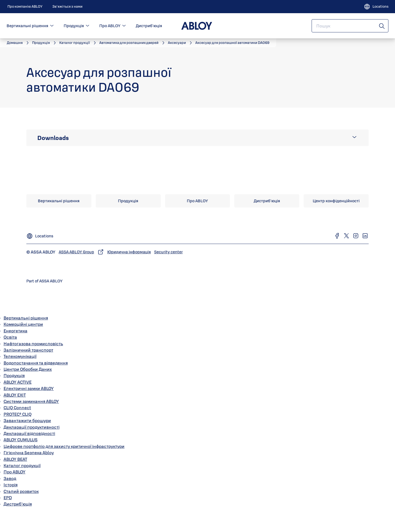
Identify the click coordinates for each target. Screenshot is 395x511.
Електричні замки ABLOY (29, 388)
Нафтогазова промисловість (33, 343)
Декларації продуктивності (32, 427)
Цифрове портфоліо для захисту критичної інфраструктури (64, 446)
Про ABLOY (109, 25)
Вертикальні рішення (27, 25)
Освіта (10, 337)
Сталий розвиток (21, 491)
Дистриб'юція (149, 25)
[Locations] (376, 7)
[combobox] (350, 25)
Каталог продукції (22, 465)
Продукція (74, 25)
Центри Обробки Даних (28, 369)
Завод (10, 478)
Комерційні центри (23, 324)
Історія (11, 484)
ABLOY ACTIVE (18, 382)
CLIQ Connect (17, 407)
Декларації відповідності (29, 433)
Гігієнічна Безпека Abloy (29, 452)
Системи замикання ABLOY (31, 401)
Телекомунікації (20, 356)
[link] (25, 7)
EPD (8, 497)
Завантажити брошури (27, 420)
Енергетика (15, 330)
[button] (52, 26)
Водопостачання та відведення (36, 363)
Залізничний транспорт (28, 350)
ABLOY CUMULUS (21, 439)
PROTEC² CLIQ (18, 414)
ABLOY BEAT (15, 459)
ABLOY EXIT (15, 395)
